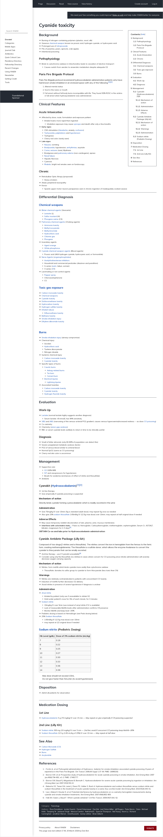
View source (72, 4)
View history (87, 4)
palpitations (61, 133)
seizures (53, 150)
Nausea (47, 145)
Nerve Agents (47, 257)
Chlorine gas (49, 236)
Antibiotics (9, 54)
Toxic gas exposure (51, 287)
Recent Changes (12, 68)
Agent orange (50, 245)
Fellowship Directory (13, 64)
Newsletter (9, 75)
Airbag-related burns (55, 370)
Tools (7, 82)
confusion (79, 130)
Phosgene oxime (51, 219)
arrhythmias (72, 147)
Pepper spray (50, 275)
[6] (80, 553)
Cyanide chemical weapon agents (56, 251)
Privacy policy (44, 827)
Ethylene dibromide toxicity (53, 321)
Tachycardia (49, 133)
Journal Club (10, 50)
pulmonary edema (65, 153)
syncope (77, 124)
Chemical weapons (51, 205)
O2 (45, 470)
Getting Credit (11, 79)
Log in (154, 4)
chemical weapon (57, 43)
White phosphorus (52, 248)
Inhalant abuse (48, 310)
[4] (80, 484)
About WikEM (60, 827)
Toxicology (55, 806)
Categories (9, 43)
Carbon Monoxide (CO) (51, 747)
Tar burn (50, 373)
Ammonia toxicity (51, 225)
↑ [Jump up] (45, 769)
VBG (43, 421)
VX (53, 269)
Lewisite (47, 213)
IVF (45, 473)
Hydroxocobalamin (64, 485)
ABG (51, 421)
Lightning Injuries (54, 382)
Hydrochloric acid (51, 234)
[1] (109, 82)
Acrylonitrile (46, 755)
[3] (78, 484)
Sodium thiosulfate (54, 616)
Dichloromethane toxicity (52, 301)
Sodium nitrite (47, 602)
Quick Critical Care (12, 57)
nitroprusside (62, 46)
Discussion (51, 4)
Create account (141, 4)
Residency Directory (13, 61)
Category (45, 806)
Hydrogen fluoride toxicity (55, 394)
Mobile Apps (10, 47)
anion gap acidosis (59, 427)
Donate (150, 828)
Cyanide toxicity (48, 298)
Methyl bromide (50, 231)
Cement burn (52, 376)
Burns (42, 332)
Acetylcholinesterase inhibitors (57, 260)
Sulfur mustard (50, 216)
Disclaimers (75, 827)
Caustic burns (50, 367)
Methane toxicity (48, 316)
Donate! (8, 39)
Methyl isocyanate (51, 228)
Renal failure (49, 156)
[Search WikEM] (16, 31)
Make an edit (118, 15)
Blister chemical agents (51, 210)
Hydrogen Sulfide (49, 749)
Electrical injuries (51, 379)
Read (61, 4)
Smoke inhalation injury (51, 319)
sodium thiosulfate (62, 514)
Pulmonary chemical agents (53, 222)
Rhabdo (47, 164)
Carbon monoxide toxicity (52, 293)
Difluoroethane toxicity (53, 313)
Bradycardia (49, 147)
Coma (47, 150)
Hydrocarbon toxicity (50, 304)
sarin (54, 266)
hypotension (75, 133)
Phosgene (48, 239)
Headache (63, 130)
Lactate (45, 415)
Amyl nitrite (46, 593)
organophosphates (62, 257)
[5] (70, 527)
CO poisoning (149, 421)
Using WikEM (10, 71)
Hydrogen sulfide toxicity (52, 307)
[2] (111, 82)
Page (40, 4)
